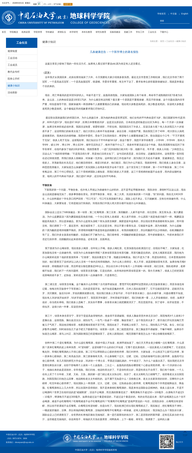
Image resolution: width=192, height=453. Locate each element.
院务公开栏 (14, 78)
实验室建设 (115, 32)
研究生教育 (101, 32)
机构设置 (26, 32)
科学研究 (74, 32)
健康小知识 (14, 85)
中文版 (173, 13)
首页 (4, 32)
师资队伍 (62, 32)
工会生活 (152, 32)
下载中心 (164, 32)
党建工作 (128, 32)
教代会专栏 (14, 72)
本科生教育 (87, 32)
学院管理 (38, 32)
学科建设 (50, 32)
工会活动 (12, 58)
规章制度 (12, 51)
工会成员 (12, 65)
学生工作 (140, 32)
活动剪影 (12, 92)
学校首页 (161, 13)
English (184, 13)
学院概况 (14, 32)
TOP (185, 433)
